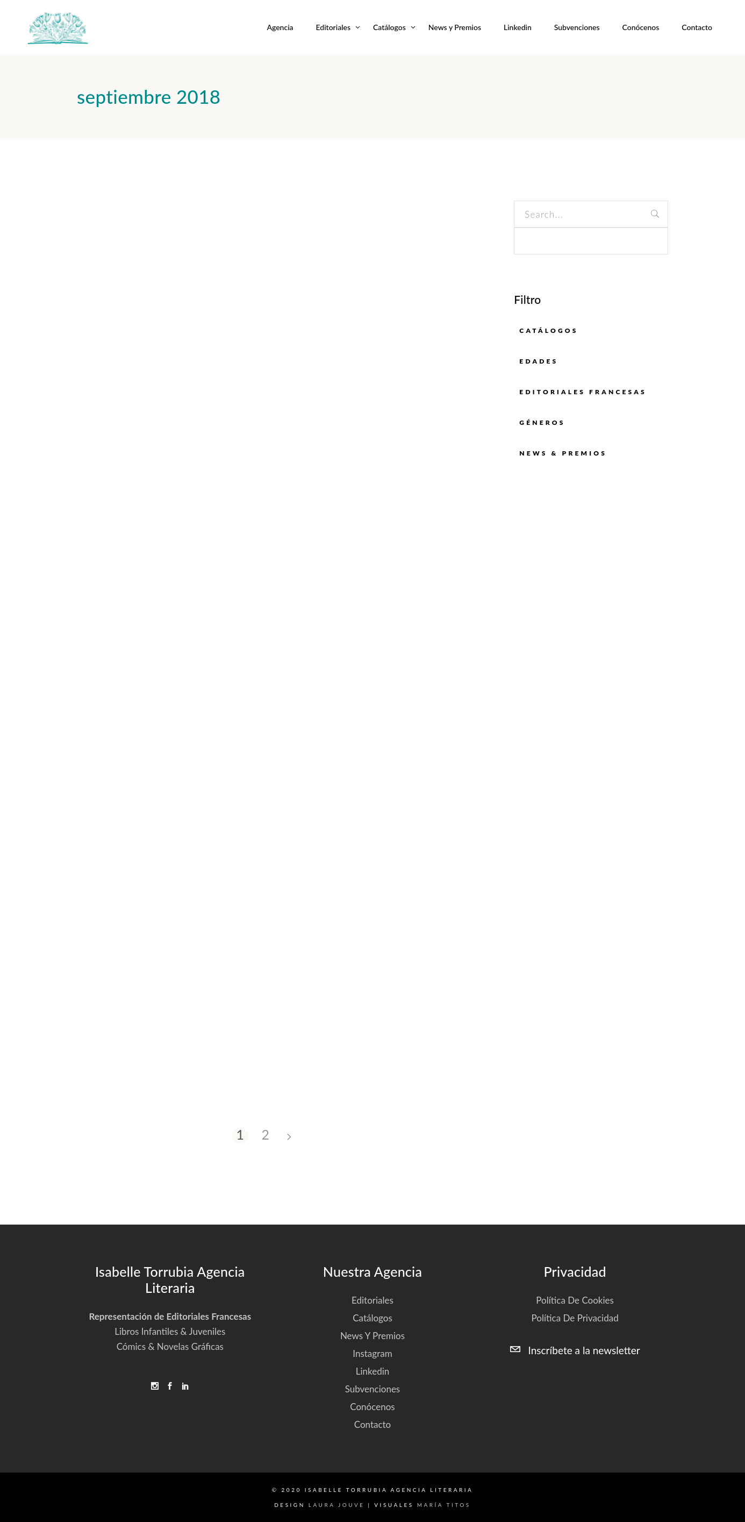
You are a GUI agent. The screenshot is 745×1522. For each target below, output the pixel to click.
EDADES (538, 361)
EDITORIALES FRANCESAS (583, 392)
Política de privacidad (575, 1318)
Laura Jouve (337, 1505)
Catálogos (548, 330)
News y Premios (372, 1335)
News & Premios (563, 453)
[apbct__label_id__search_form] (591, 240)
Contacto (372, 1424)
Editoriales (372, 1300)
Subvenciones (372, 1389)
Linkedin (373, 1371)
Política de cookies (575, 1300)
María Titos (444, 1505)
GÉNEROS (542, 422)
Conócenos (372, 1406)
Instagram (372, 1353)
